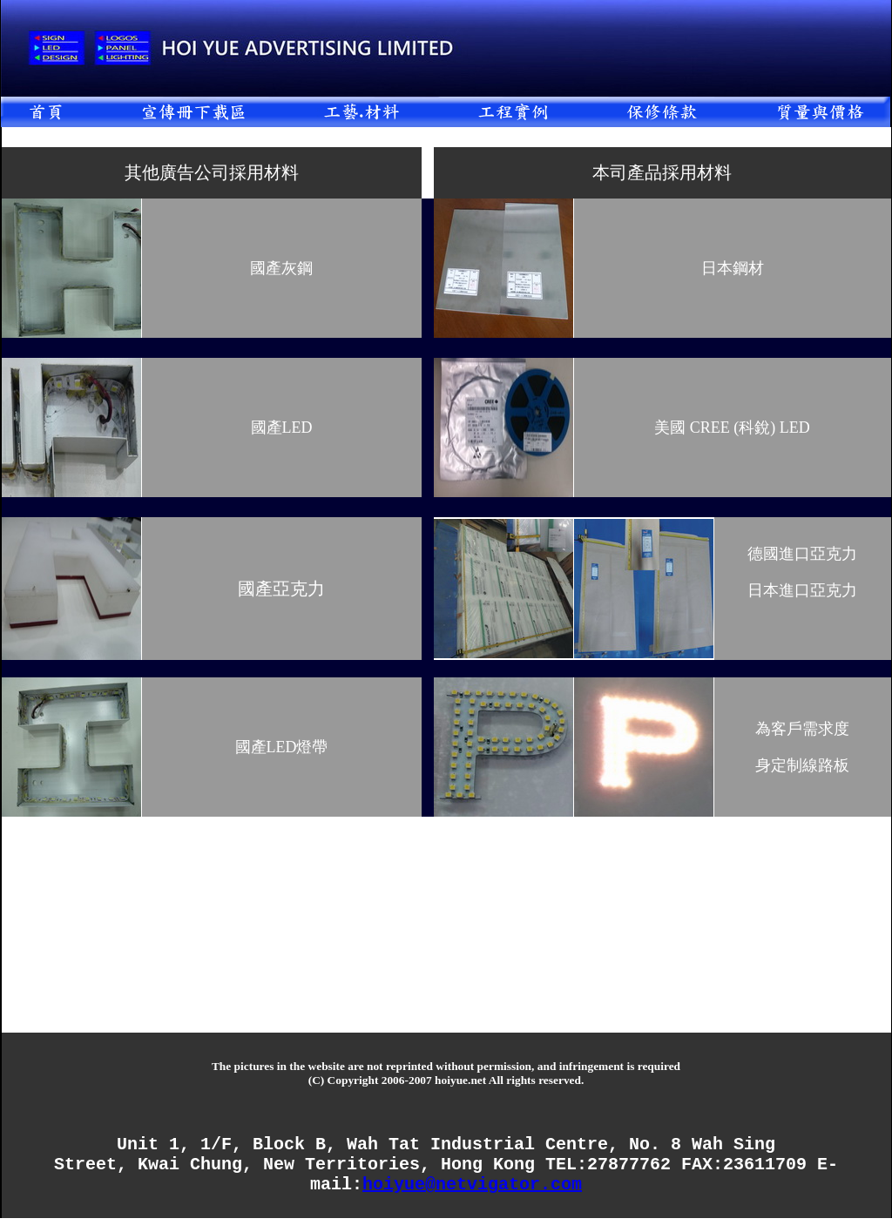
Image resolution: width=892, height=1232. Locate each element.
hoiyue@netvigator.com (472, 1196)
